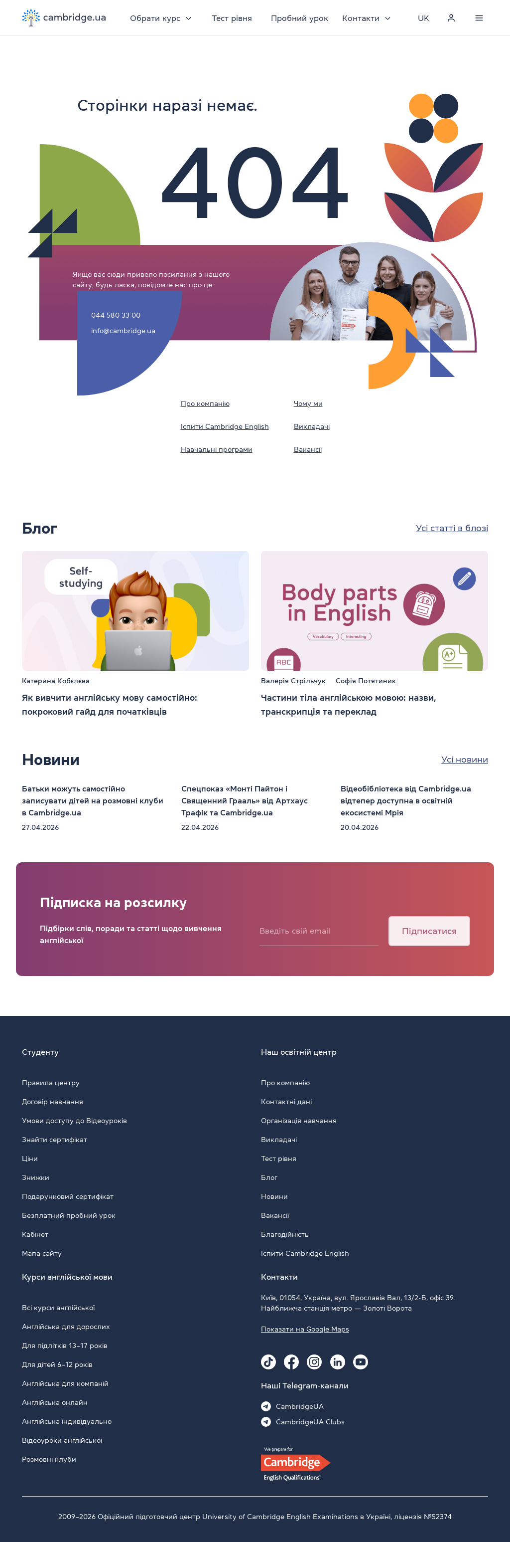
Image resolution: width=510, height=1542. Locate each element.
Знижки (35, 1177)
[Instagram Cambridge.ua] (314, 1361)
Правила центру (51, 1082)
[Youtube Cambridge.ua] (360, 1361)
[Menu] (479, 18)
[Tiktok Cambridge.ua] (268, 1361)
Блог (269, 1177)
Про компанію (205, 403)
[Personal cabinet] (451, 18)
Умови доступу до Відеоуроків (74, 1120)
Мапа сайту (42, 1253)
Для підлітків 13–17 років (65, 1345)
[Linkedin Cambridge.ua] (337, 1361)
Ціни (30, 1158)
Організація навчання (299, 1120)
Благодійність (285, 1234)
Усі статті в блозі (452, 528)
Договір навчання (52, 1101)
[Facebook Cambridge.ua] (291, 1361)
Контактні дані (286, 1101)
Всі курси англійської (58, 1307)
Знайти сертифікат (54, 1139)
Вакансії (308, 449)
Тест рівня (232, 18)
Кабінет (35, 1234)
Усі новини (464, 759)
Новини (274, 1196)
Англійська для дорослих (66, 1326)
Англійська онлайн (55, 1402)
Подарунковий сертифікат (68, 1196)
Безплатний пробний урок (69, 1215)
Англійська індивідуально (67, 1421)
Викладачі (312, 426)
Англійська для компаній (65, 1383)
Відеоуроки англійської (62, 1440)
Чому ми (308, 403)
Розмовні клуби (49, 1459)
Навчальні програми (217, 449)
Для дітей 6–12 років (57, 1364)
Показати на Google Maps (305, 1329)
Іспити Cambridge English (225, 426)
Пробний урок (299, 18)
